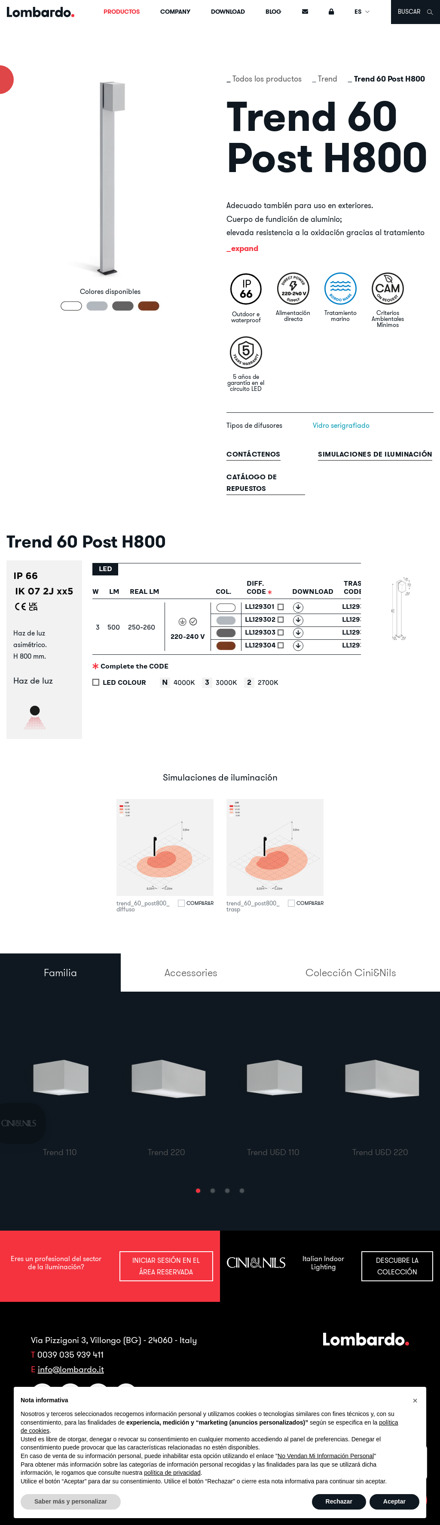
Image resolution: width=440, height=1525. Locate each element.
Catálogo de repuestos (251, 482)
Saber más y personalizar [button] (70, 1501)
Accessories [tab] (191, 972)
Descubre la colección (397, 1266)
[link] (29, 1123)
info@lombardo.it (71, 1369)
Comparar (200, 903)
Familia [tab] (60, 972)
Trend (327, 79)
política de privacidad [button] (172, 1472)
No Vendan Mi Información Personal (326, 1455)
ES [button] (362, 11)
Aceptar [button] (394, 1501)
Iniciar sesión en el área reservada (166, 1266)
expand (244, 248)
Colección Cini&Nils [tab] (351, 972)
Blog (273, 11)
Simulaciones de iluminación (375, 454)
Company (175, 11)
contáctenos (253, 454)
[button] (198, 1191)
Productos (122, 11)
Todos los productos (267, 79)
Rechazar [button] (339, 1501)
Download (228, 11)
